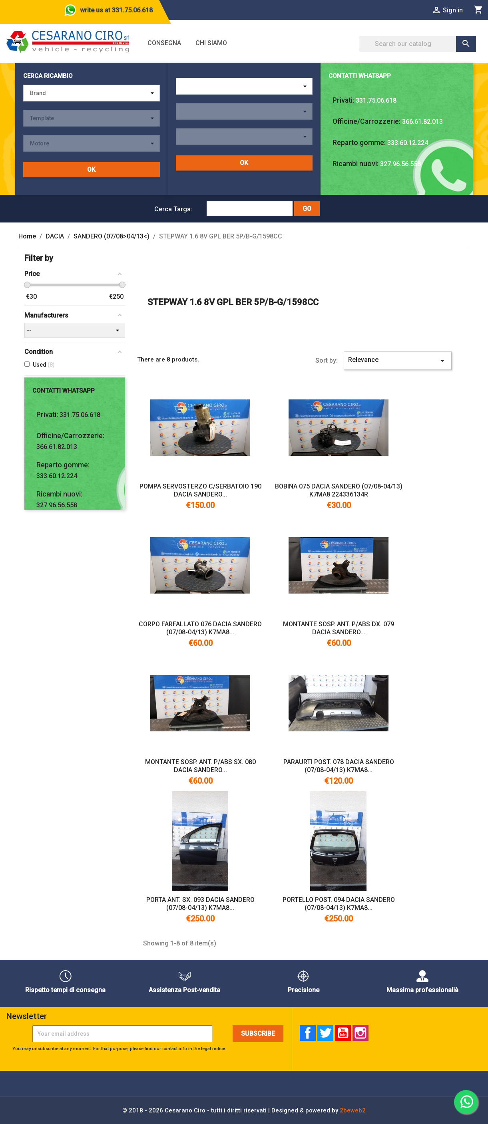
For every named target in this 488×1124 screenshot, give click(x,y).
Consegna (164, 43)
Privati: (343, 100)
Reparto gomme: (359, 143)
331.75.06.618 (376, 100)
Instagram (360, 1033)
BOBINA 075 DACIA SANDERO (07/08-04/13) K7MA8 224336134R (338, 490)
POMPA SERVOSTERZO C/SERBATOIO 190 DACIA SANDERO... (200, 490)
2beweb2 (353, 1110)
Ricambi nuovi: (355, 164)
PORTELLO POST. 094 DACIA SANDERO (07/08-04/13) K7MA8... (339, 904)
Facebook (308, 1033)
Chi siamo (211, 43)
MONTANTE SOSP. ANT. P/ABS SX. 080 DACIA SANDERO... (200, 766)
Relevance (398, 360)
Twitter (325, 1033)
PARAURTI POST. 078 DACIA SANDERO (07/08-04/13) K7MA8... (338, 766)
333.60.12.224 (407, 143)
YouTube (343, 1033)
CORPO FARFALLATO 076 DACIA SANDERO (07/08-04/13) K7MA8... (200, 628)
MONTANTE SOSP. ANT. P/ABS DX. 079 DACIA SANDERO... (338, 628)
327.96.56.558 (400, 164)
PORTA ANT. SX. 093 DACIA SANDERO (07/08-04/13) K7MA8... (200, 904)
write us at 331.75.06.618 (116, 10)
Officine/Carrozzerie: (366, 121)
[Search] (417, 44)
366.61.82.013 (422, 121)
